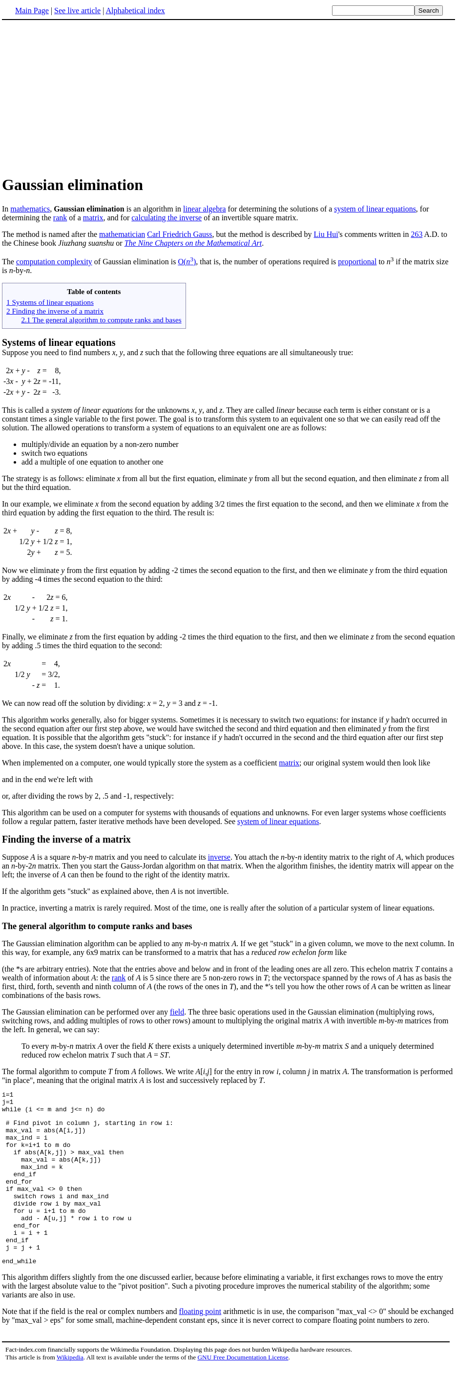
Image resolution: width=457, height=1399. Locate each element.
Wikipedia (70, 1389)
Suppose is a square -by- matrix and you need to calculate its (105, 857)
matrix (93, 217)
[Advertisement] (228, 97)
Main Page (32, 10)
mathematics (30, 209)
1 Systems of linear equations (50, 302)
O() (187, 261)
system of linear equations (375, 209)
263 (416, 234)
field (177, 1012)
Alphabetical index (135, 10)
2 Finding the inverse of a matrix (55, 311)
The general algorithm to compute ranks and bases (97, 926)
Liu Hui (326, 234)
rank (60, 217)
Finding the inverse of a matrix (66, 839)
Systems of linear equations (58, 342)
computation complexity (54, 261)
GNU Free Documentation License (242, 1389)
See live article (77, 10)
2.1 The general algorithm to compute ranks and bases (101, 320)
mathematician (122, 234)
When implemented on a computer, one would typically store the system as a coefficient (140, 763)
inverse (219, 857)
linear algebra (204, 209)
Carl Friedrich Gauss (179, 234)
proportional (357, 261)
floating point (200, 1343)
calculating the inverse (166, 217)
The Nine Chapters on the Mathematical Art (193, 243)
